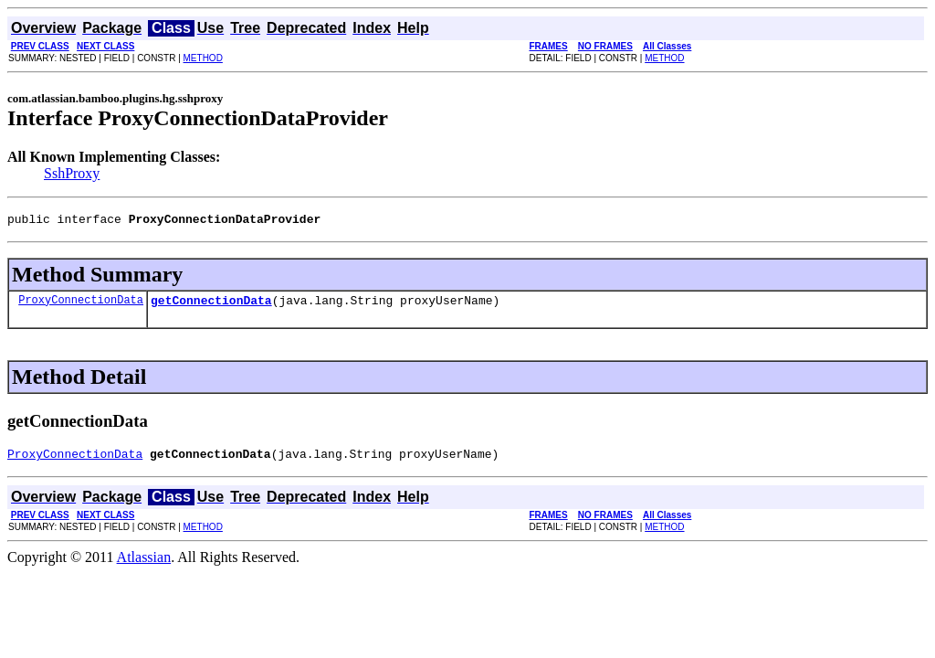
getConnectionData (211, 305)
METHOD (203, 58)
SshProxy (72, 173)
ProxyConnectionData (80, 305)
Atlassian (144, 565)
